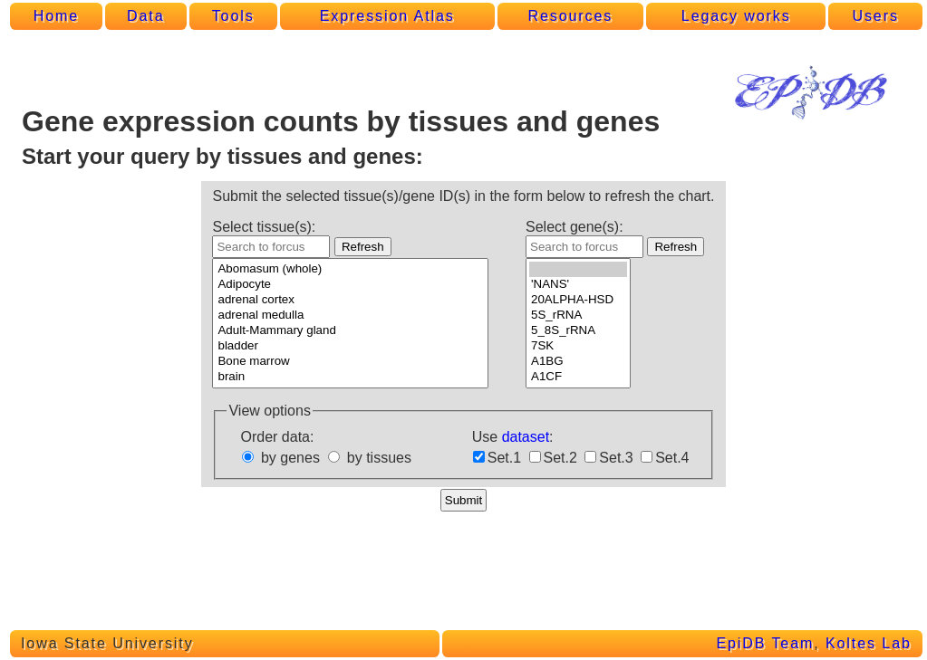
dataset (525, 437)
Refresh (363, 246)
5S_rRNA (578, 315)
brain (350, 377)
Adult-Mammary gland (350, 331)
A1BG (578, 361)
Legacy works (736, 16)
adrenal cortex (350, 300)
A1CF (578, 377)
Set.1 (504, 457)
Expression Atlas (387, 16)
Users (875, 16)
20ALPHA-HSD (578, 300)
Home (56, 16)
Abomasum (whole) (350, 269)
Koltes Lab (869, 643)
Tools (233, 16)
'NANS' (578, 284)
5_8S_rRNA (578, 331)
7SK (578, 346)
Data (145, 16)
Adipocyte (350, 284)
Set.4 (672, 457)
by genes (290, 457)
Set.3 (615, 457)
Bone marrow (350, 361)
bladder (350, 346)
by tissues (379, 457)
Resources (570, 16)
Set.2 (560, 457)
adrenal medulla (350, 315)
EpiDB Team (765, 643)
